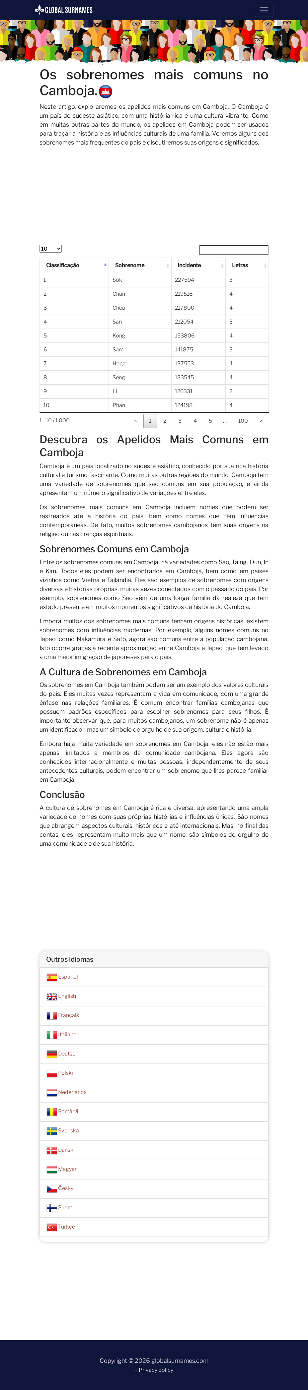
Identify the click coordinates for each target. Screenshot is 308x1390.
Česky (59, 1188)
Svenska (62, 1131)
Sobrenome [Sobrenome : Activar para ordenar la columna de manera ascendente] (130, 265)
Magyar (61, 1169)
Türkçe (60, 1227)
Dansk (59, 1150)
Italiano (61, 1035)
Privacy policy (156, 1370)
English (61, 996)
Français (62, 1015)
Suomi (60, 1208)
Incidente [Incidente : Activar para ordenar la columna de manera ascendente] (189, 265)
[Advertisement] (154, 198)
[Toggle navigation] (264, 10)
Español (62, 977)
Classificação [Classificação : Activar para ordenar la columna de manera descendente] (63, 265)
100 (243, 421)
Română (62, 1112)
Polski (59, 1073)
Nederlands (66, 1092)
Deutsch (62, 1054)
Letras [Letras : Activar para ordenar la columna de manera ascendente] (240, 265)
